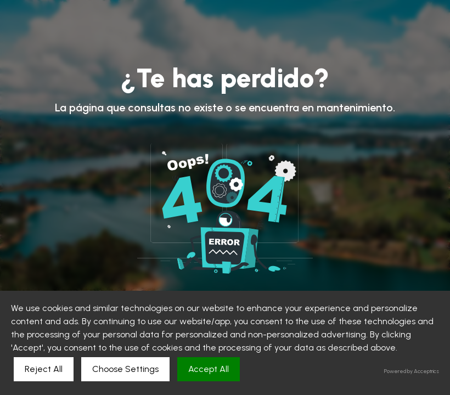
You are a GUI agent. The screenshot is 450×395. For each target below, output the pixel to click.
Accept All (208, 369)
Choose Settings (125, 369)
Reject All (44, 369)
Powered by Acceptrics (411, 371)
